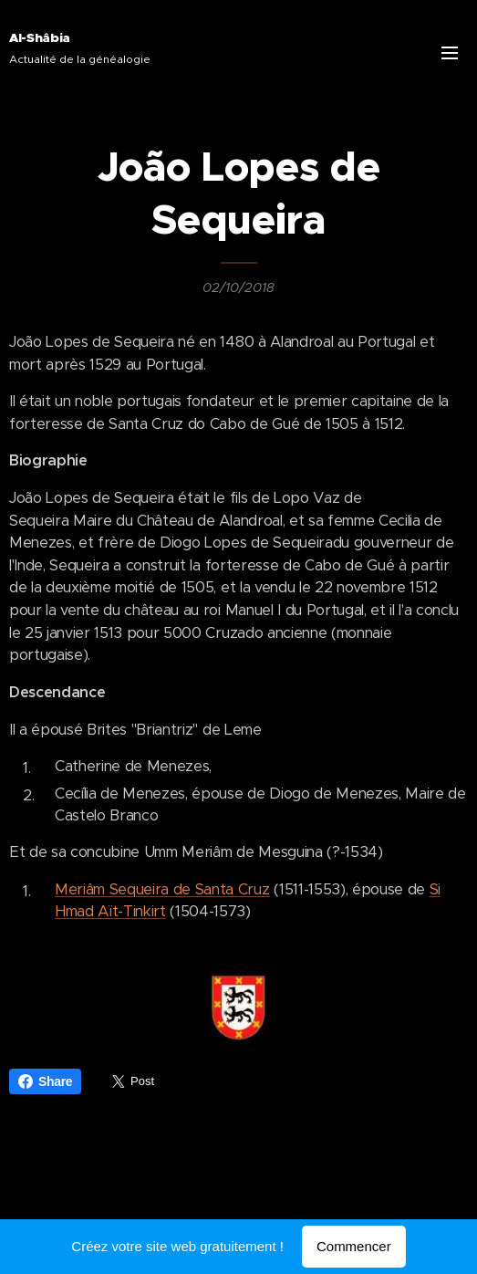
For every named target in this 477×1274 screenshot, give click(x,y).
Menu (449, 53)
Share (45, 1081)
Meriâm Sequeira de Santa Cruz (162, 889)
